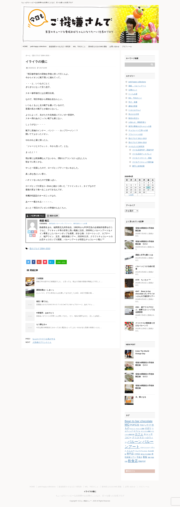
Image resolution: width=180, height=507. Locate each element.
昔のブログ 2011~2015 (137, 138)
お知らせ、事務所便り (137, 122)
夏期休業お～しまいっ (45, 290)
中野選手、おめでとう (45, 313)
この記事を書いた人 (36, 216)
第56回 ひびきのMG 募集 (97, 46)
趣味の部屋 (132, 106)
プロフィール (127, 46)
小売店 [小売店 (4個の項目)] (137, 454)
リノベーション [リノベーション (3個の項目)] (141, 451)
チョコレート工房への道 (138, 130)
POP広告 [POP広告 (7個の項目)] (134, 425)
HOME (25, 46)
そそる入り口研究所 (136, 146)
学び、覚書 (132, 102)
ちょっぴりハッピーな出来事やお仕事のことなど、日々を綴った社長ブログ (90, 496)
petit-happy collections (38, 46)
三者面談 (39, 278)
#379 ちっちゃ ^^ (143, 280)
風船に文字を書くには (144, 255)
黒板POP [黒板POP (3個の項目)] (142, 461)
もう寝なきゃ (41, 324)
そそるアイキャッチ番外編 (142, 162)
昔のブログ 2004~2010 (39, 249)
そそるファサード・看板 (142, 158)
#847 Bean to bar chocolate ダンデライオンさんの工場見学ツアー (145, 293)
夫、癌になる (140, 397)
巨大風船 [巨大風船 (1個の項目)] (148, 454)
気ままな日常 (133, 114)
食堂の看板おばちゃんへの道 (139, 126)
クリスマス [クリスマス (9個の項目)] (138, 437)
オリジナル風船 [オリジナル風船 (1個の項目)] (146, 431)
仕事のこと (132, 90)
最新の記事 (54, 216)
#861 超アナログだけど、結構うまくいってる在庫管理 (145, 309)
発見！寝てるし (42, 301)
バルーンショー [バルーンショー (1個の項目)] (145, 447)
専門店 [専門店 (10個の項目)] (130, 453)
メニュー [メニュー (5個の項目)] (131, 450)
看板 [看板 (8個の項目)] (145, 457)
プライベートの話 (135, 134)
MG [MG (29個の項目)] (127, 424)
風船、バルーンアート (137, 86)
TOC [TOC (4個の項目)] (142, 425)
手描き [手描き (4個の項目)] (139, 457)
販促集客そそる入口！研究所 (59, 46)
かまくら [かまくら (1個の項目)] (133, 428)
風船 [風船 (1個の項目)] (149, 457)
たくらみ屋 (132, 94)
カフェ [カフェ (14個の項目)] (139, 434)
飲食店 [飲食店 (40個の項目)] (133, 461)
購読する (130, 471)
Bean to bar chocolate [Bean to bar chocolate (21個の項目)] (139, 421)
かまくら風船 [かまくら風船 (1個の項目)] (140, 428)
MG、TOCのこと (79, 46)
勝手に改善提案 (138, 166)
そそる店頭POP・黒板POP (143, 150)
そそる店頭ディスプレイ (142, 154)
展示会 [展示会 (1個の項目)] (143, 454)
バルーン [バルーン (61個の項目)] (134, 442)
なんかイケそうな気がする (43, 339)
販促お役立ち (133, 118)
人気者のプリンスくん (41, 342)
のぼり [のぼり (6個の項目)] (148, 428)
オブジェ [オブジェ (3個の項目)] (136, 431)
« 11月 (131, 195)
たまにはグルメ (134, 110)
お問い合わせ (114, 46)
